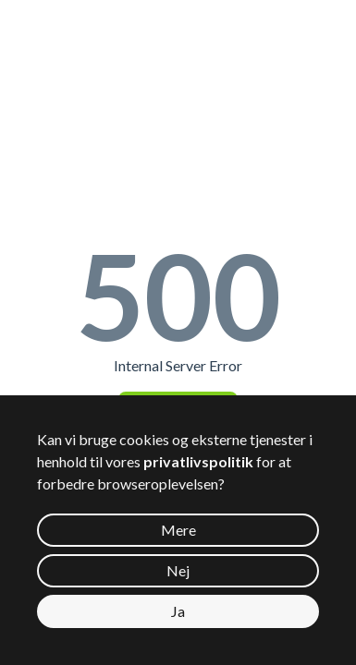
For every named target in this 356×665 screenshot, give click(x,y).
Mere (178, 529)
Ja (178, 611)
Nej (178, 570)
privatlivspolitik (198, 461)
